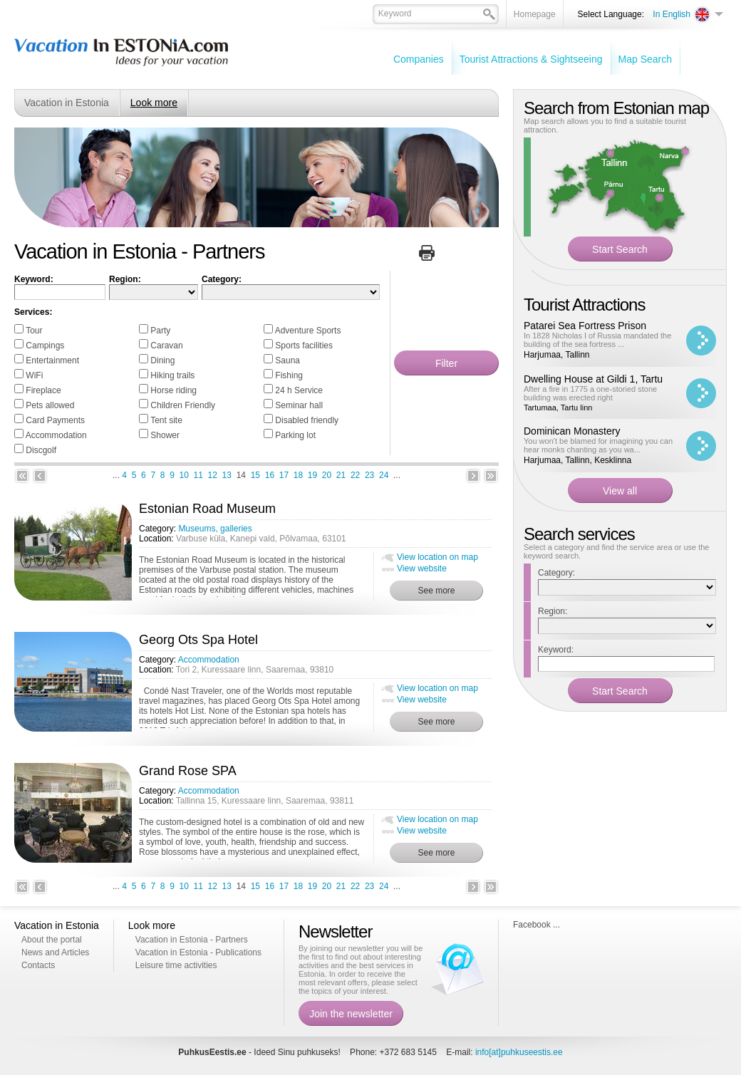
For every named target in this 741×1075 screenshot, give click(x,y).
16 (269, 475)
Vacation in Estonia (66, 102)
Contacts (38, 965)
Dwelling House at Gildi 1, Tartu (593, 379)
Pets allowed (50, 405)
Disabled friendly (306, 420)
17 (284, 475)
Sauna (287, 360)
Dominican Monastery (572, 431)
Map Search (645, 59)
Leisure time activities (176, 965)
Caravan (166, 345)
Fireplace (43, 390)
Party (160, 331)
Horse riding (173, 390)
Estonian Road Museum (207, 509)
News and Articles (55, 952)
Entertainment (52, 360)
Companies (418, 59)
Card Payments (55, 420)
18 (298, 475)
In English (671, 14)
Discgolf (41, 450)
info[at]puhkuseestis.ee (519, 1052)
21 (341, 475)
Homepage (535, 14)
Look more (153, 102)
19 (312, 475)
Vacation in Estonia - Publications (198, 952)
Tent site (166, 420)
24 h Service (299, 390)
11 (198, 475)
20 (326, 475)
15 (255, 475)
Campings (45, 345)
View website (422, 568)
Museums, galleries (215, 529)
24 (383, 475)
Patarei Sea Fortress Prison (585, 325)
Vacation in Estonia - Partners (191, 940)
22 (355, 475)
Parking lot (295, 435)
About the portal (51, 940)
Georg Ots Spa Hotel (198, 640)
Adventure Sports (308, 331)
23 (369, 475)
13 (227, 475)
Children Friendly (182, 405)
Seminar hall (299, 405)
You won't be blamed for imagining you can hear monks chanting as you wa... (598, 445)
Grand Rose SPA (188, 771)
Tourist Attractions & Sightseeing (531, 59)
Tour (34, 331)
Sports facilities (304, 345)
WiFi (34, 375)
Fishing (289, 375)
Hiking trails (172, 375)
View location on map (437, 557)
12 (212, 475)
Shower (165, 435)
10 (184, 475)
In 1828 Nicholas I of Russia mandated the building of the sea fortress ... (597, 339)
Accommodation (56, 435)
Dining (162, 360)
